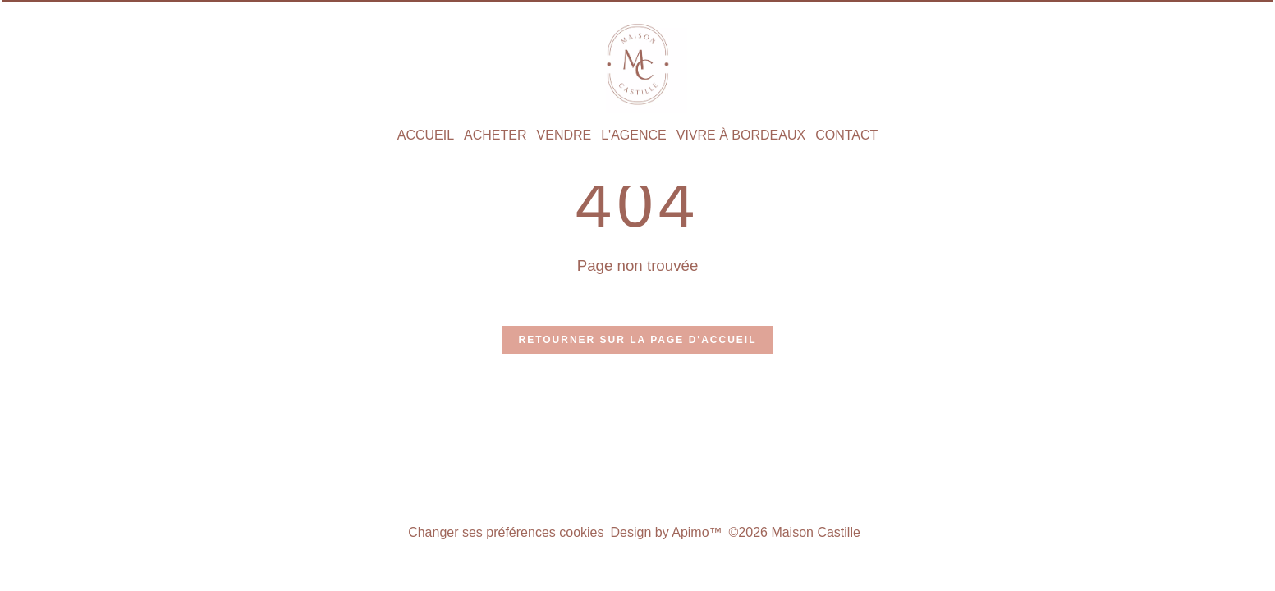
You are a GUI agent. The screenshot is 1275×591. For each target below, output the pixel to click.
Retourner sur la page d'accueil (638, 340)
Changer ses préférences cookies (505, 532)
